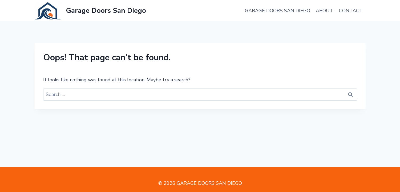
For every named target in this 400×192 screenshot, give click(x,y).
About (324, 10)
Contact (351, 10)
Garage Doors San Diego (277, 10)
